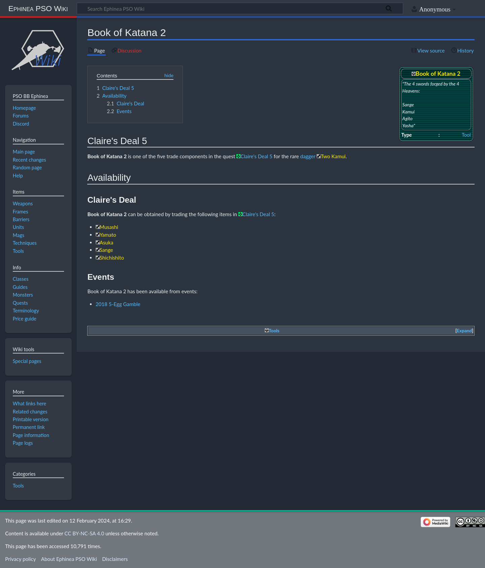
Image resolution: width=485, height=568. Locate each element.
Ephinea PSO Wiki (38, 8)
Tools (18, 486)
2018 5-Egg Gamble (118, 304)
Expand (464, 330)
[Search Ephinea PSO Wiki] (240, 8)
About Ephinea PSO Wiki (69, 559)
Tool (466, 135)
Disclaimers (115, 559)
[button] (464, 330)
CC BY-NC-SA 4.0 (84, 533)
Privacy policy (20, 559)
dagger (307, 156)
